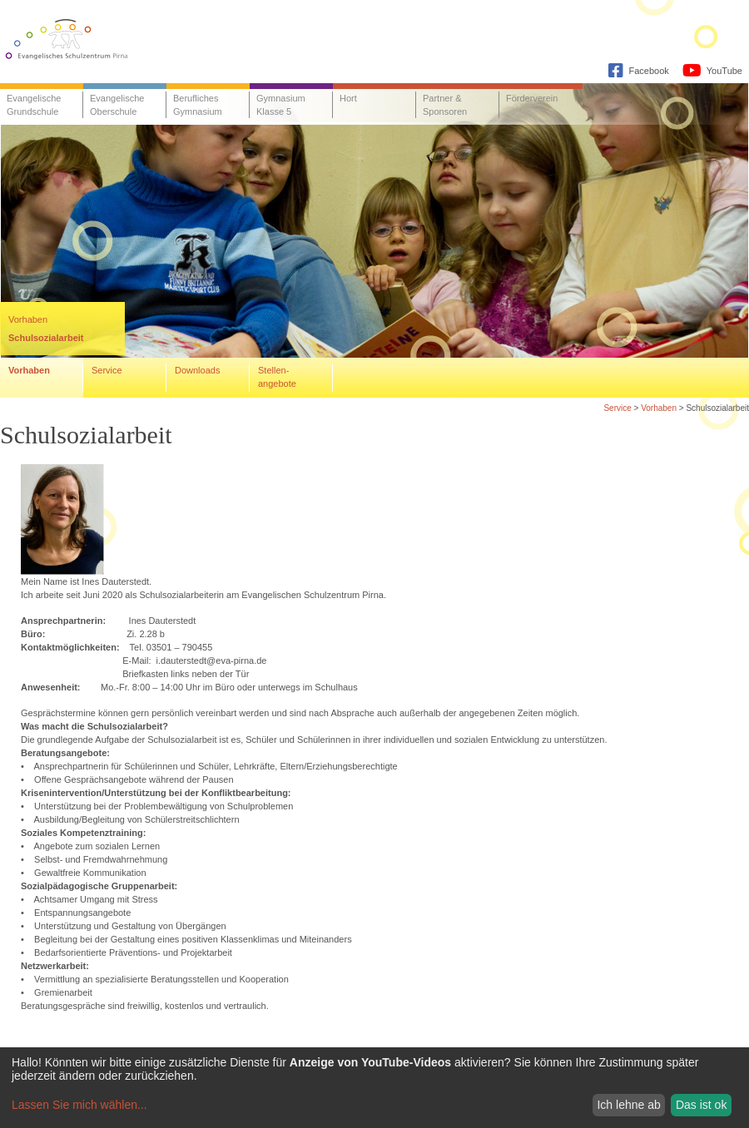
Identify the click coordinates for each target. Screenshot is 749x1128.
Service (617, 408)
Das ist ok (701, 1104)
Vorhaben (659, 408)
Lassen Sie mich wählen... (79, 1104)
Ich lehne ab (628, 1104)
